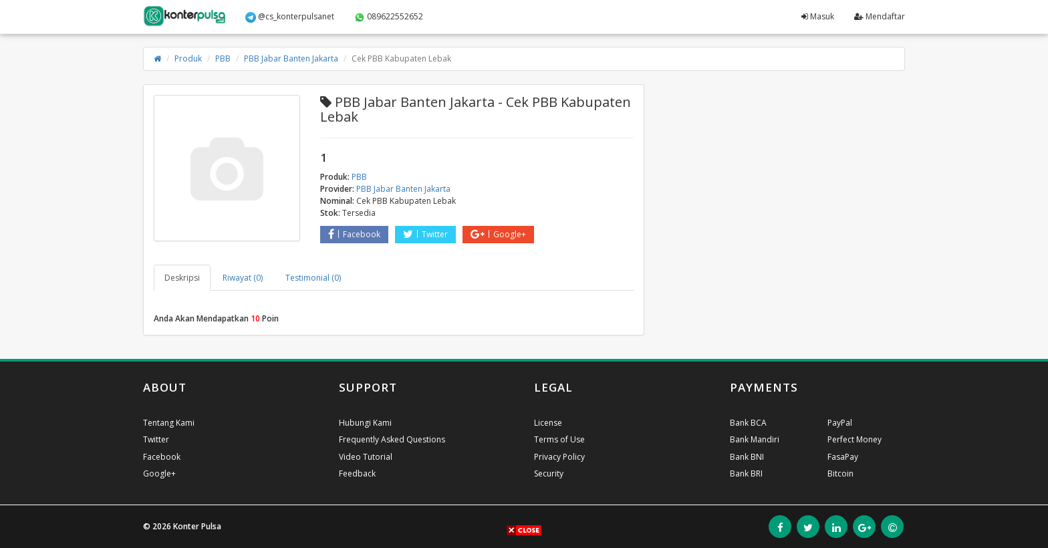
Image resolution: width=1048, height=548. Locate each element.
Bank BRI (746, 473)
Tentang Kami (168, 422)
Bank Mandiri (754, 439)
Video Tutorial (365, 456)
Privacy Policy (559, 456)
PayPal (839, 422)
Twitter (425, 234)
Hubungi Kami (365, 422)
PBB (223, 58)
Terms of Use (559, 439)
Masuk (817, 16)
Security (548, 473)
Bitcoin (840, 473)
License (548, 422)
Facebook (354, 234)
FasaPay (842, 456)
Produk (188, 58)
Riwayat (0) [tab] (243, 277)
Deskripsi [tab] (182, 277)
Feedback (357, 473)
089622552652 (388, 17)
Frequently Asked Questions (392, 439)
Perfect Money (854, 439)
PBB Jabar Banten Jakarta (291, 58)
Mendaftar (879, 16)
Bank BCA (748, 422)
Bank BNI (747, 456)
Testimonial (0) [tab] (313, 277)
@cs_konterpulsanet (289, 17)
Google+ (498, 234)
